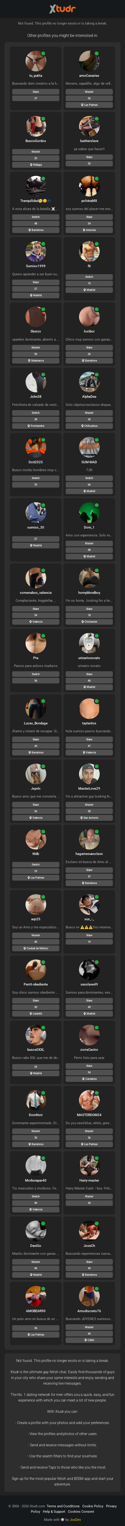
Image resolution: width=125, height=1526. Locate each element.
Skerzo (35, 331)
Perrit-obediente (36, 984)
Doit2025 (36, 462)
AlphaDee (89, 397)
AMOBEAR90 (36, 1311)
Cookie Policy (92, 1506)
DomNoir (36, 1115)
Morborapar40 (35, 1180)
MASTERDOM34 (89, 1115)
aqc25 (36, 919)
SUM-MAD (89, 462)
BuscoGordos (35, 141)
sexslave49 (89, 984)
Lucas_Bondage (36, 723)
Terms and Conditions (63, 1506)
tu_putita (35, 76)
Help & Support (54, 1512)
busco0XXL (35, 1050)
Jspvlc (36, 789)
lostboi (89, 331)
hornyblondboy (89, 593)
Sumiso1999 (36, 266)
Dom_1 (89, 527)
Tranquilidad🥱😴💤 (35, 201)
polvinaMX (89, 201)
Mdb (35, 854)
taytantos (89, 723)
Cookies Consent (81, 1512)
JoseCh (89, 1246)
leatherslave (89, 141)
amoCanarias (89, 76)
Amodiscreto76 (89, 1311)
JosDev (75, 1520)
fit (89, 266)
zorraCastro (89, 1050)
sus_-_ (89, 919)
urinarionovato (89, 658)
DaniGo (35, 1246)
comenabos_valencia (35, 593)
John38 (36, 397)
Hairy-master (89, 1180)
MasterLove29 (89, 789)
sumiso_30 (35, 527)
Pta (35, 658)
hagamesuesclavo (89, 854)
